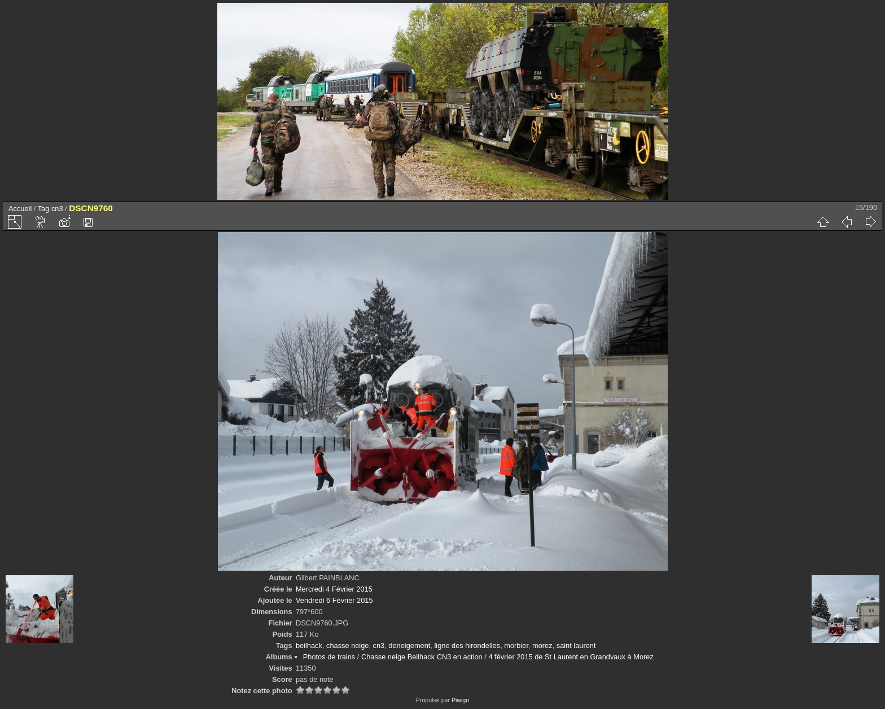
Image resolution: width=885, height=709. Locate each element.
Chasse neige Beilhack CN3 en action (422, 657)
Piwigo (460, 700)
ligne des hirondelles (467, 645)
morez (542, 645)
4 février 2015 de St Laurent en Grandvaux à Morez (570, 657)
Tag (44, 208)
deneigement (409, 645)
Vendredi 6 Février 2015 (334, 600)
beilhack (309, 645)
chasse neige (347, 645)
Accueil (20, 208)
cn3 (57, 208)
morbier (516, 645)
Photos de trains (329, 657)
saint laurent (576, 645)
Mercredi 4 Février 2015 (334, 589)
